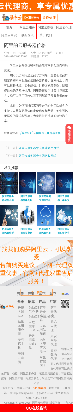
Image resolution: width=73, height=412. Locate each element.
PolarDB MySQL (32, 309)
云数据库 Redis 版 (32, 341)
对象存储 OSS (43, 361)
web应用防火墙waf (43, 345)
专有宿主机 (21, 343)
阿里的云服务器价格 (48, 133)
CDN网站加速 (43, 329)
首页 (9, 27)
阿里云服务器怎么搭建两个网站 (39, 148)
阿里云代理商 (40, 402)
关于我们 (46, 35)
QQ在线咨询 (36, 408)
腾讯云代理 (54, 326)
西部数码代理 (54, 354)
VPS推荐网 (39, 388)
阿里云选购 (19, 52)
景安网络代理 (54, 340)
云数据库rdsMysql (32, 326)
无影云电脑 (21, 358)
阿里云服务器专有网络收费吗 (37, 155)
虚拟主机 (54, 388)
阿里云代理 (64, 27)
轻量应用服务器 (21, 327)
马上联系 (36, 292)
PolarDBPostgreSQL (32, 316)
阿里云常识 (9, 35)
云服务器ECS (21, 311)
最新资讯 (27, 35)
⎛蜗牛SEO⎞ (26, 133)
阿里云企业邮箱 (43, 314)
